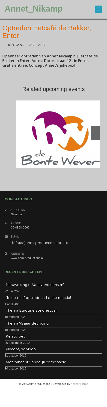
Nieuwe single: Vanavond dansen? (35, 284)
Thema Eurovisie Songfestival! (31, 310)
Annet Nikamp (79, 383)
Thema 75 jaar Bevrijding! (27, 323)
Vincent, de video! (21, 349)
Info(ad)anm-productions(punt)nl (41, 243)
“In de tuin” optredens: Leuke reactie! (38, 297)
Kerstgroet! (15, 336)
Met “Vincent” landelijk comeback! (36, 362)
